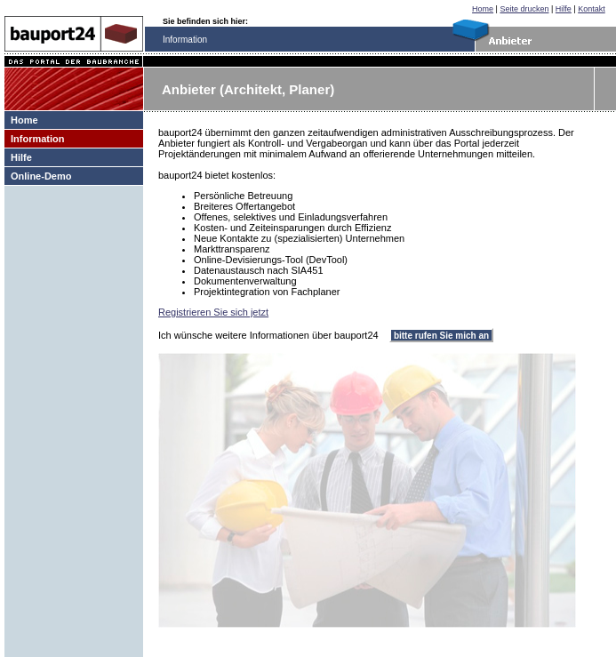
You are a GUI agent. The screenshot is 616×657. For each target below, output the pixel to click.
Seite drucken (524, 8)
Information (38, 138)
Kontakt (591, 8)
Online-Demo (41, 176)
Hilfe (564, 8)
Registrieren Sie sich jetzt (213, 312)
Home (482, 8)
